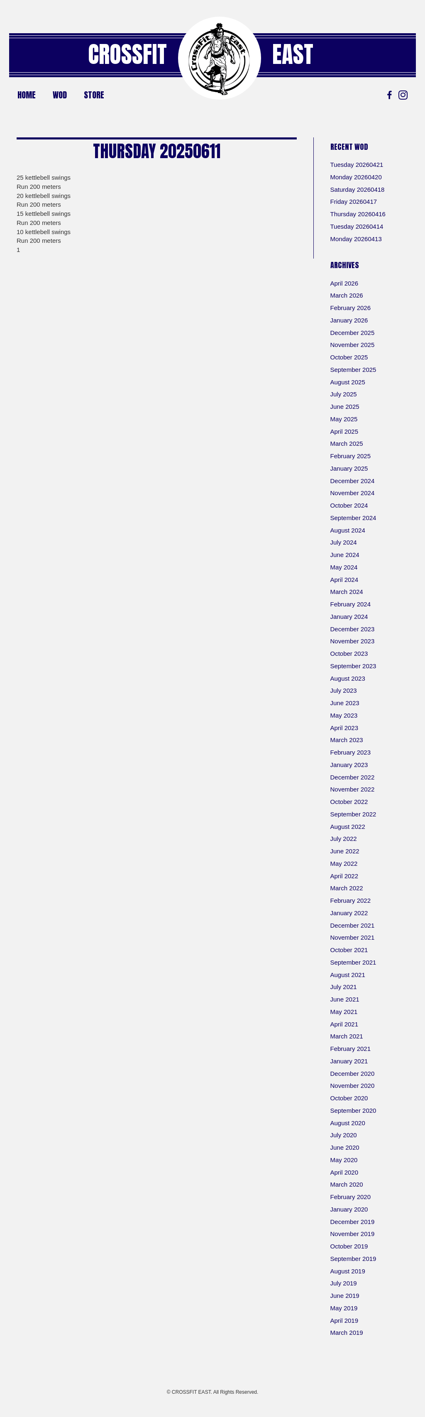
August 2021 (347, 974)
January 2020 (349, 1209)
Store (94, 94)
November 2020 (352, 1085)
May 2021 (344, 1011)
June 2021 (344, 999)
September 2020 (353, 1110)
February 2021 (350, 1048)
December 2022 (352, 777)
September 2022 (353, 814)
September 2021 (353, 962)
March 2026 (346, 295)
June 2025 (344, 406)
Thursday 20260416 (358, 213)
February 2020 (350, 1196)
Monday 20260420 (356, 177)
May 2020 (344, 1159)
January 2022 (349, 912)
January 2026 (349, 320)
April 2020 (344, 1172)
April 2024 (344, 579)
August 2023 (347, 678)
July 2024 (343, 542)
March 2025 (346, 443)
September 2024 (353, 517)
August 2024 (347, 530)
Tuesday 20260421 (356, 164)
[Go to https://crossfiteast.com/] (219, 58)
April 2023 (344, 727)
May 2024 (344, 567)
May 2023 (344, 715)
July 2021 (343, 986)
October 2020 (349, 1098)
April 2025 (344, 431)
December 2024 (352, 480)
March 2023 (346, 739)
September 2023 (353, 665)
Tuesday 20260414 (356, 226)
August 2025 (347, 382)
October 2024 (349, 505)
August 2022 (347, 826)
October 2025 (349, 357)
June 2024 (344, 554)
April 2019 (344, 1320)
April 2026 (344, 283)
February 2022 (350, 900)
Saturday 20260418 (357, 189)
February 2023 (350, 752)
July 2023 (343, 690)
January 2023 (349, 764)
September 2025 (353, 369)
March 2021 (346, 1036)
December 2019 (352, 1221)
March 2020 (346, 1184)
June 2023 (344, 702)
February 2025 (350, 455)
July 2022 (343, 838)
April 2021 (344, 1024)
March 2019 (346, 1332)
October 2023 (349, 653)
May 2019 (344, 1308)
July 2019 (343, 1283)
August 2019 (347, 1271)
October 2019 (349, 1246)
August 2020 (347, 1122)
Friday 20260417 (353, 201)
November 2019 (352, 1233)
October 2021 (349, 949)
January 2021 (349, 1061)
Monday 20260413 (356, 238)
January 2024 (349, 616)
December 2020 (352, 1073)
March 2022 (346, 888)
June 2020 (344, 1147)
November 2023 (352, 641)
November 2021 (352, 937)
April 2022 (344, 876)
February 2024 (350, 604)
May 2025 (344, 419)
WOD (60, 94)
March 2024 (346, 591)
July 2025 (343, 394)
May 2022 (344, 863)
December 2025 (352, 332)
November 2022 (352, 789)
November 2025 (352, 344)
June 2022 (344, 851)
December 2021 (352, 925)
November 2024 (352, 492)
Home (26, 94)
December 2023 (352, 629)
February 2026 (350, 307)
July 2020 (343, 1134)
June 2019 (344, 1295)
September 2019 (353, 1258)
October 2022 (349, 801)
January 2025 (349, 468)
